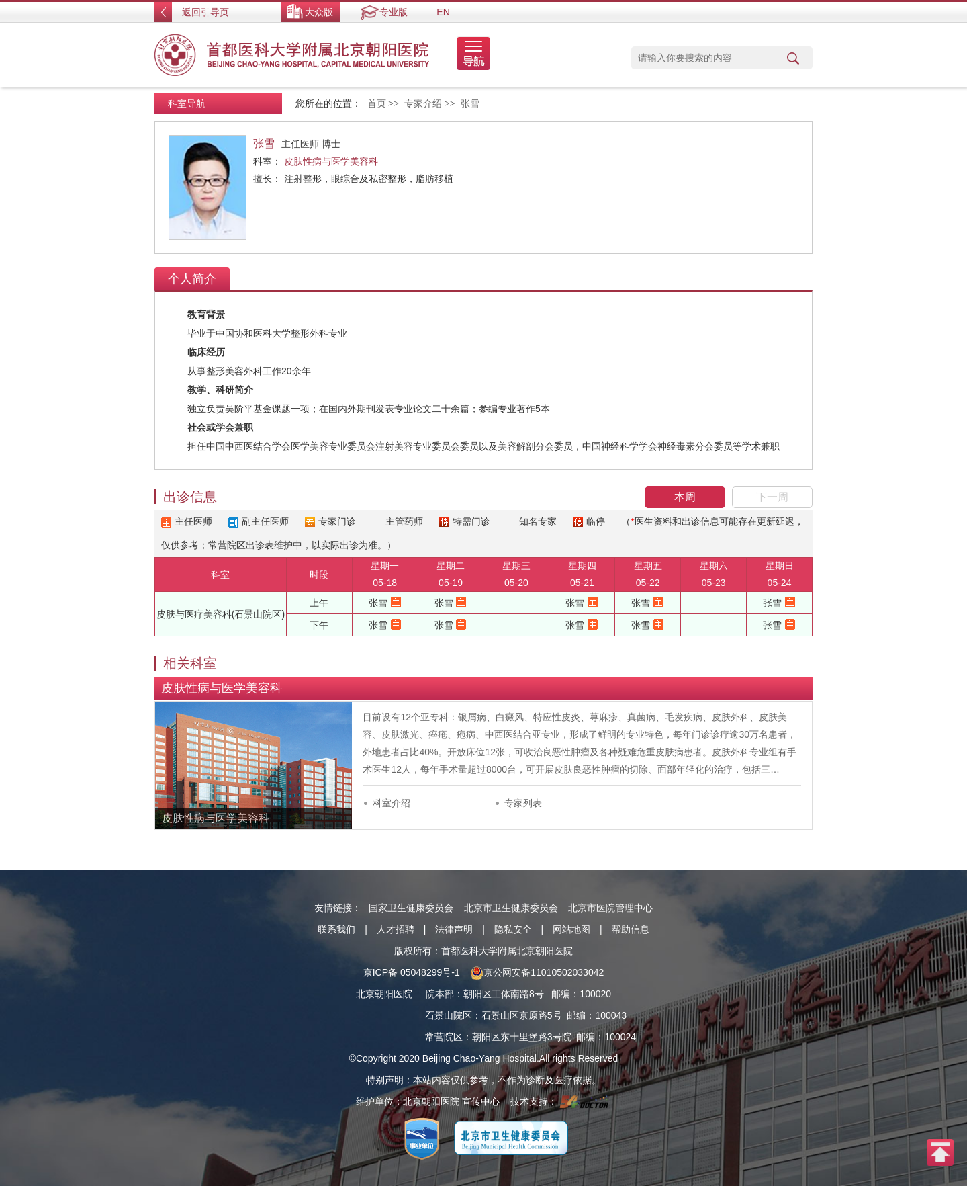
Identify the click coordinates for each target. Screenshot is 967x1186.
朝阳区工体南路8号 (503, 993)
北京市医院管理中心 (610, 907)
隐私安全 (513, 929)
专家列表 (523, 803)
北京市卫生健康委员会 (511, 907)
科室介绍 (391, 803)
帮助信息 (630, 929)
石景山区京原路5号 (521, 1015)
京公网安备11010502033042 (537, 972)
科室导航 (186, 103)
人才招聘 (395, 929)
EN (442, 12)
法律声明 (454, 929)
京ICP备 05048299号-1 (411, 972)
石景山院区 (448, 1015)
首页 (376, 104)
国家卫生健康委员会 (411, 907)
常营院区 (444, 1036)
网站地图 (571, 929)
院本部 (440, 993)
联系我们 (336, 929)
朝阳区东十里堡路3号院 (521, 1036)
